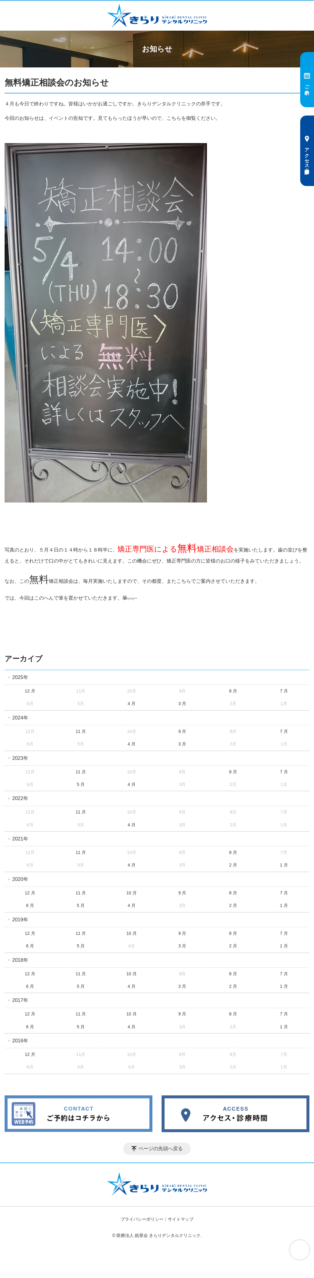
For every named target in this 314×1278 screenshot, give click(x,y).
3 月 (182, 703)
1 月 (284, 865)
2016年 (20, 1040)
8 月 (233, 690)
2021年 (20, 838)
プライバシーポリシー (142, 1219)
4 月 (132, 703)
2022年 (20, 798)
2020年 (20, 879)
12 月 (30, 690)
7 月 (284, 690)
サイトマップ (180, 1219)
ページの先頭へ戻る (161, 1148)
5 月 (81, 784)
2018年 (20, 960)
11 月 (81, 731)
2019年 (20, 919)
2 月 (233, 865)
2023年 (20, 758)
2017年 (20, 1000)
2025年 (20, 677)
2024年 (20, 717)
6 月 (30, 905)
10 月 (131, 892)
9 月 (182, 731)
